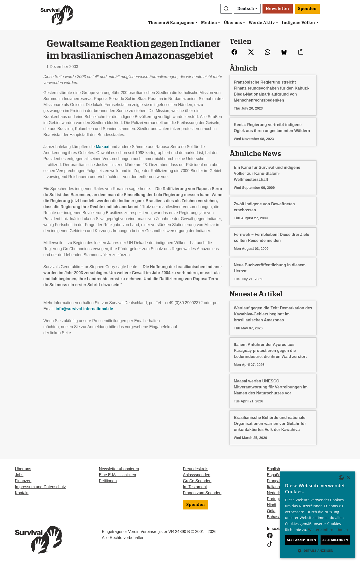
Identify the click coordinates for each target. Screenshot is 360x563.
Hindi (271, 505)
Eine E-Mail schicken (117, 475)
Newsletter (278, 9)
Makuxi (102, 147)
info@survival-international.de (84, 309)
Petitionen (108, 481)
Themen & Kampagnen (171, 23)
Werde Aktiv (261, 23)
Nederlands (277, 493)
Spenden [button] (307, 9)
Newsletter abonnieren (119, 469)
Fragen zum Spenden (202, 493)
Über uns (233, 23)
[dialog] (317, 514)
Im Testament (195, 487)
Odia (271, 511)
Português (276, 499)
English (273, 469)
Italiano (273, 487)
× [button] (348, 477)
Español (274, 475)
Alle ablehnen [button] (335, 540)
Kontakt (21, 493)
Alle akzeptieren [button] (301, 540)
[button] (226, 9)
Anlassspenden (196, 475)
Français (274, 481)
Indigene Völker (299, 23)
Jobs (19, 475)
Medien (209, 23)
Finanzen (23, 481)
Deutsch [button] (245, 9)
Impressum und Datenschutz (40, 487)
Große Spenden (197, 481)
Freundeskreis (195, 469)
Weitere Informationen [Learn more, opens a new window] (328, 529)
